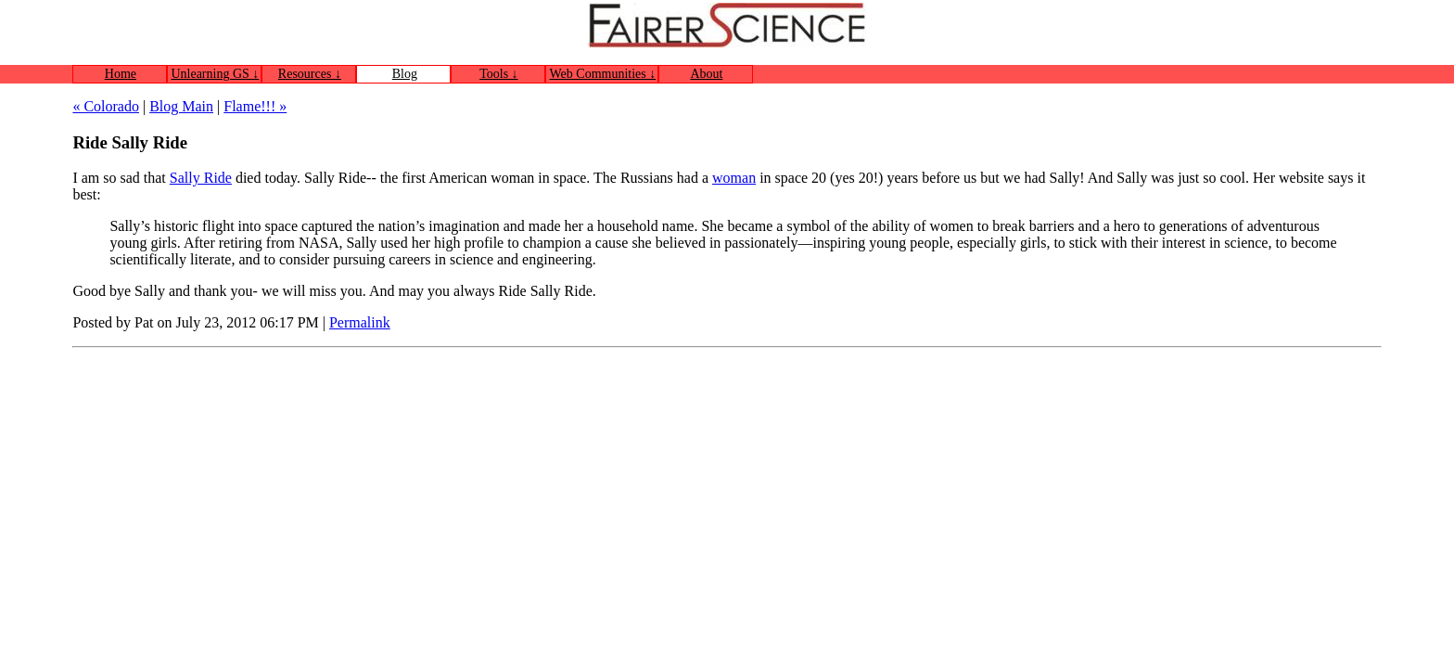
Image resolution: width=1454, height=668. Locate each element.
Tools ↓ (498, 74)
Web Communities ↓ (603, 74)
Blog (404, 74)
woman (734, 178)
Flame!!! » (255, 106)
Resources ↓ (309, 74)
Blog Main (181, 106)
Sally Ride (201, 178)
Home (120, 74)
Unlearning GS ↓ (215, 74)
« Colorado (105, 106)
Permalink (359, 322)
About (706, 74)
